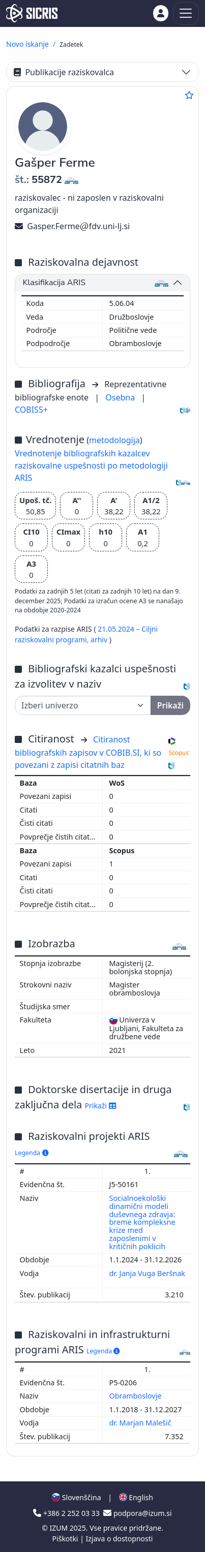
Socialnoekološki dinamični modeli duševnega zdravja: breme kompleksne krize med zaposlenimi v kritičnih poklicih (142, 1222)
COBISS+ (31, 409)
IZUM (59, 1528)
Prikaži (100, 1105)
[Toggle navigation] (186, 13)
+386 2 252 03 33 (67, 1513)
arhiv (100, 639)
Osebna (121, 397)
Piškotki (66, 1538)
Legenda (31, 1153)
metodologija (114, 440)
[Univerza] (83, 705)
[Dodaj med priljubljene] (189, 95)
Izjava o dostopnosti (119, 1538)
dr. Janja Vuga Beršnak (147, 1273)
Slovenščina (76, 1497)
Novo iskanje (27, 44)
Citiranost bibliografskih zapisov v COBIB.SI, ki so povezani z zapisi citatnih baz (88, 752)
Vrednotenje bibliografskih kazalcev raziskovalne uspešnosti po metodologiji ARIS (91, 465)
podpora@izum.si (137, 1513)
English (136, 1497)
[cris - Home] (31, 13)
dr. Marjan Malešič (141, 1422)
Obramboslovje (136, 1396)
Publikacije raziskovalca (64, 72)
